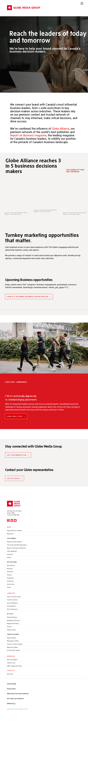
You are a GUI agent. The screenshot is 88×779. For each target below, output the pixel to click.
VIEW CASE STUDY (16, 416)
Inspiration (11, 656)
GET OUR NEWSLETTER (18, 455)
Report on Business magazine (28, 135)
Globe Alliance (60, 128)
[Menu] (81, 3)
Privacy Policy (11, 689)
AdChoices (10, 703)
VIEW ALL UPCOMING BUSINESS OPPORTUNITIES (29, 296)
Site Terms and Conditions (15, 699)
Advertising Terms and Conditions (18, 694)
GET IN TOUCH (14, 478)
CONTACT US (11, 670)
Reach (9, 527)
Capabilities (11, 593)
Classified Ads (11, 684)
